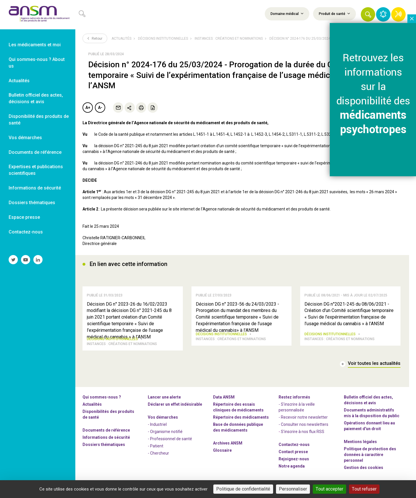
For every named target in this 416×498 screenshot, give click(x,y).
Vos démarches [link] (25, 137)
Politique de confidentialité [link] (243, 489)
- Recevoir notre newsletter (303, 419)
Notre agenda (292, 468)
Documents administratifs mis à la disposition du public (371, 414)
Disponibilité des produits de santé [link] (39, 120)
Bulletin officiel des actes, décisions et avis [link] (36, 98)
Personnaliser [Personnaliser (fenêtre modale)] (293, 489)
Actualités (121, 39)
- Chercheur (158, 455)
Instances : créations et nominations (229, 39)
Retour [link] (94, 38)
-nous (294, 460)
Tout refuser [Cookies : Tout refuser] (364, 489)
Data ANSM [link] (224, 399)
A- (100, 107)
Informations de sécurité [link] (35, 188)
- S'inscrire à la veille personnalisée (297, 409)
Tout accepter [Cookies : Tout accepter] (329, 489)
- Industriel (157, 426)
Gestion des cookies (363, 469)
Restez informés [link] (294, 399)
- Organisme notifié (165, 433)
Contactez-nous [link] (26, 232)
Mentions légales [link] (360, 443)
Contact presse (293, 453)
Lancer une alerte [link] (164, 399)
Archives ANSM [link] (227, 445)
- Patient (155, 447)
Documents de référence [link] (35, 152)
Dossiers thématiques (104, 446)
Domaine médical (287, 13)
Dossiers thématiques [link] (32, 202)
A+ (87, 107)
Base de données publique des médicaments (238, 429)
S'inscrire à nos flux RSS (302, 433)
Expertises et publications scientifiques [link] (36, 170)
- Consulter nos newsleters (303, 426)
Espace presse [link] (24, 217)
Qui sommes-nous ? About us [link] (37, 63)
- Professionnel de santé (170, 440)
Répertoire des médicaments (241, 419)
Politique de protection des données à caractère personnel (370, 456)
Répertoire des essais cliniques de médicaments (238, 409)
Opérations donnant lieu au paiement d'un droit (369, 427)
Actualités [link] (19, 80)
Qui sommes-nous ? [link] (102, 399)
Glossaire (222, 452)
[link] (37, 14)
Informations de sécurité (106, 439)
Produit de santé (334, 13)
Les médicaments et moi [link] (35, 44)
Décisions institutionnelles (163, 39)
